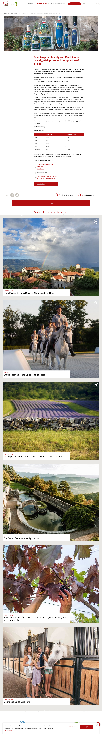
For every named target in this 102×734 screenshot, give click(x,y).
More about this (9, 731)
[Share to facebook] (12, 195)
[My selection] (83, 3)
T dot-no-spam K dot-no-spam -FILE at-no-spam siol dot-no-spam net (47, 177)
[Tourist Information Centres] (87, 3)
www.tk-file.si (40, 184)
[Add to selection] (64, 195)
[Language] (98, 4)
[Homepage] (5, 4)
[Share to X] (17, 195)
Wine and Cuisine (17, 13)
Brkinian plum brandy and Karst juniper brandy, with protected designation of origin (41, 13)
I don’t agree (72, 727)
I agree (87, 727)
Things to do (10, 13)
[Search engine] (91, 3)
